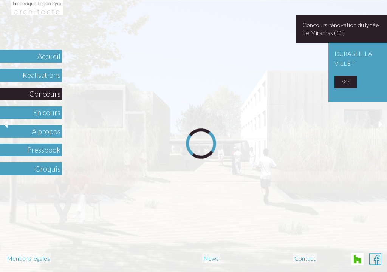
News (211, 258)
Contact (305, 258)
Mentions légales (28, 258)
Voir (345, 81)
